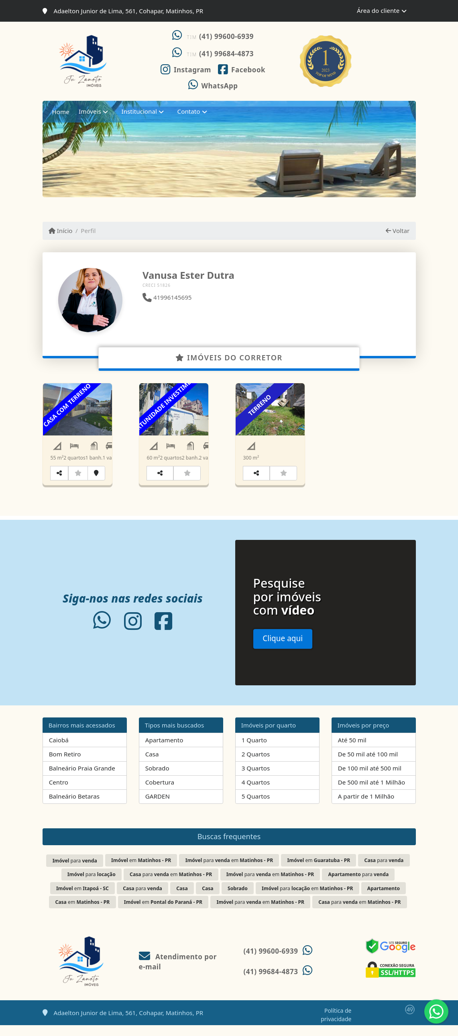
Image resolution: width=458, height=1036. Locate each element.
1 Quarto (254, 750)
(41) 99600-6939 (226, 36)
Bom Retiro (65, 765)
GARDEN (157, 807)
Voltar (397, 231)
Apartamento (164, 750)
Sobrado (157, 779)
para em (229, 870)
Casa (152, 765)
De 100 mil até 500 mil (369, 779)
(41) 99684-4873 (226, 53)
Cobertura (159, 793)
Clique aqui (283, 649)
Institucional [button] (139, 111)
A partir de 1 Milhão (366, 807)
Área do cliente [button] (378, 10)
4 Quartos (256, 793)
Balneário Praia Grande (82, 779)
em (141, 870)
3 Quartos (256, 779)
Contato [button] (188, 111)
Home (60, 112)
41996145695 (167, 297)
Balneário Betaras (74, 807)
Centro (58, 793)
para (75, 871)
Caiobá (59, 750)
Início (61, 231)
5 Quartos (256, 807)
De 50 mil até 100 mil (368, 765)
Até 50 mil (352, 750)
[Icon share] (185, 69)
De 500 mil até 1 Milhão (371, 793)
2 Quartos (256, 765)
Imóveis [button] (90, 111)
